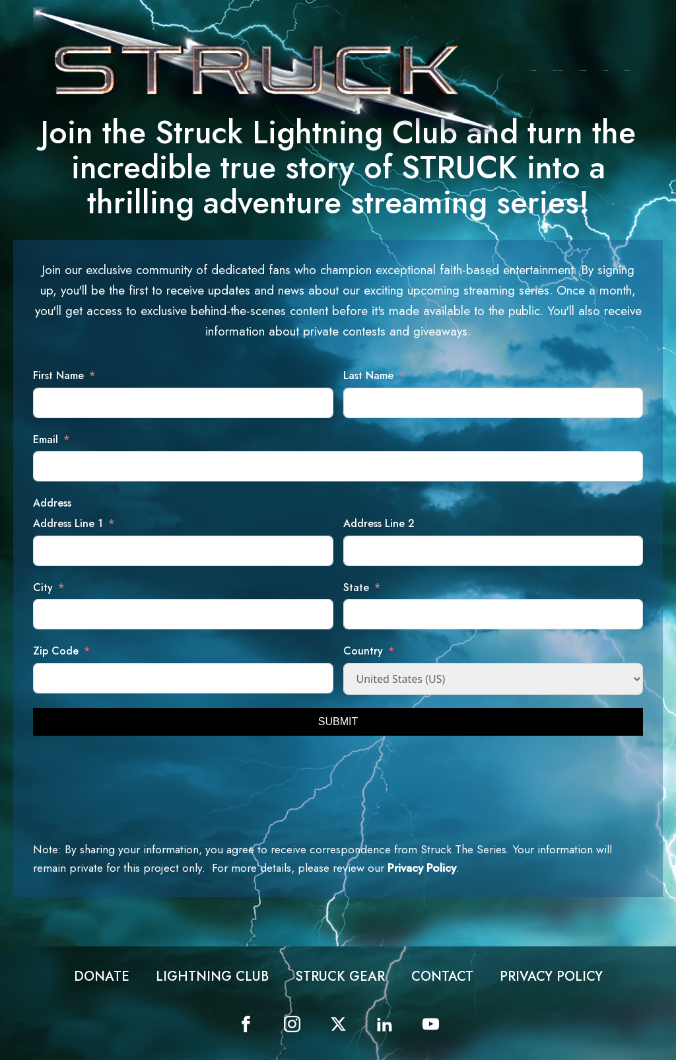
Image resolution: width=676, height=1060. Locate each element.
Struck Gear (583, 70)
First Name (58, 375)
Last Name (368, 375)
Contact (627, 70)
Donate (533, 70)
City (43, 587)
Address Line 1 (68, 523)
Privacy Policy (422, 867)
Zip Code (56, 650)
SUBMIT (338, 721)
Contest (605, 70)
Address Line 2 (379, 523)
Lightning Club (558, 70)
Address (52, 503)
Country (363, 650)
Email (45, 439)
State (356, 587)
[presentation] (133, 774)
